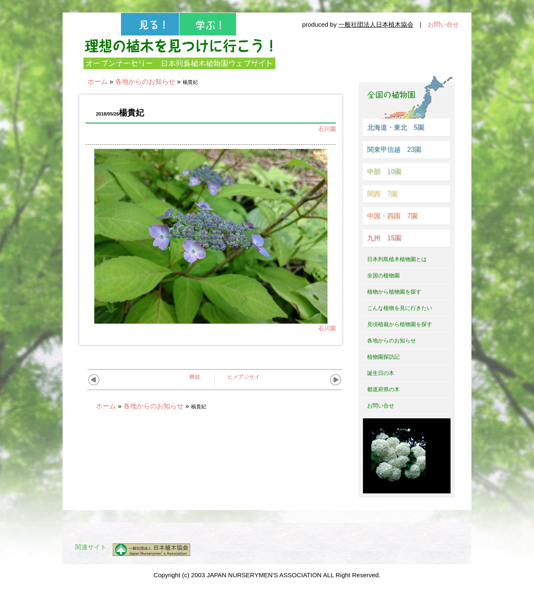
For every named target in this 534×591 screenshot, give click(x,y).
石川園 (327, 129)
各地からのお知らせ (145, 81)
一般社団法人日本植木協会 (375, 24)
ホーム (98, 81)
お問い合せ (443, 24)
